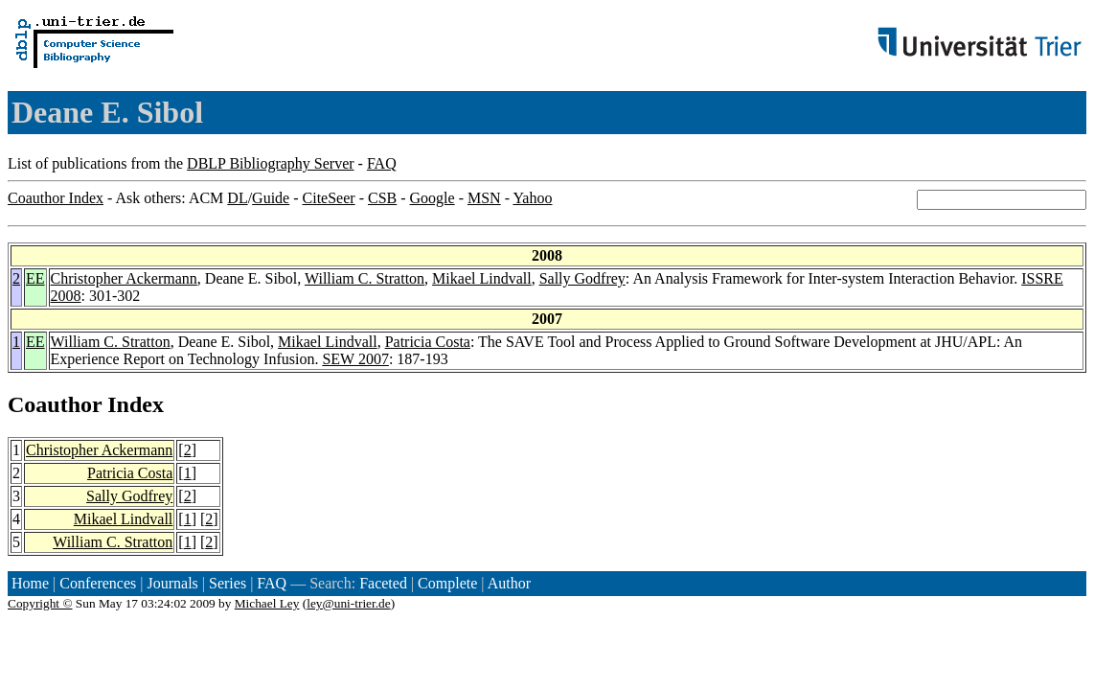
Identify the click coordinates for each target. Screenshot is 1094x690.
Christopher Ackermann (124, 278)
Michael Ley (267, 603)
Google (432, 198)
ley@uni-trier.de (348, 603)
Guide (270, 198)
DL (237, 198)
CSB (382, 198)
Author (509, 583)
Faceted (383, 583)
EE (35, 278)
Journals (172, 583)
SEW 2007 (355, 359)
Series (227, 583)
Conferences (97, 583)
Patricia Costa (427, 342)
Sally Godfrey (582, 278)
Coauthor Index (55, 198)
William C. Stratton (364, 278)
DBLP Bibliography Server (270, 163)
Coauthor (55, 404)
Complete (447, 583)
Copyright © (40, 603)
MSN (484, 198)
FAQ (382, 163)
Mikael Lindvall (482, 278)
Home (30, 583)
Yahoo (532, 198)
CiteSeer (329, 198)
